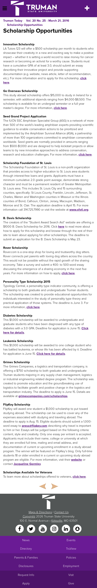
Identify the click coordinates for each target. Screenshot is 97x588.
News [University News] (26, 540)
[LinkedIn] (66, 529)
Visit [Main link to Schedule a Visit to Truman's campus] (71, 575)
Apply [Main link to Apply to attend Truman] (26, 583)
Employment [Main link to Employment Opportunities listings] (71, 566)
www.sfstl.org (78, 209)
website (76, 460)
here (61, 226)
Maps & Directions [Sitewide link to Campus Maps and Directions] (40, 512)
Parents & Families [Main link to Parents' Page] (26, 557)
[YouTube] (43, 529)
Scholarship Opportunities (25, 25)
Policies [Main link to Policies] (71, 557)
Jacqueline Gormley (27, 464)
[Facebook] (20, 529)
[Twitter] (31, 529)
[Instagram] (54, 529)
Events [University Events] (71, 540)
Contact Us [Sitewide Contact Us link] (61, 512)
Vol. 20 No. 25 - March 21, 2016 (47, 20)
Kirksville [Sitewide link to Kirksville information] (56, 521)
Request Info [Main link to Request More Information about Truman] (26, 575)
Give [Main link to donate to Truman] (71, 583)
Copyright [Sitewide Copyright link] (29, 516)
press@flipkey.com (34, 426)
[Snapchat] (77, 529)
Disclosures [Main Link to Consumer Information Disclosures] (26, 566)
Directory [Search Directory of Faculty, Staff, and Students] (26, 548)
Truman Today (12, 20)
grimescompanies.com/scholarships (42, 396)
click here (60, 108)
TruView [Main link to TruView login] (71, 548)
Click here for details (51, 354)
